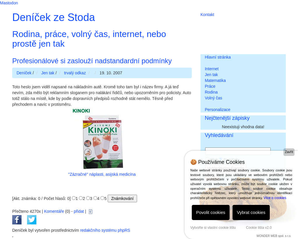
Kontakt (207, 14)
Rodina (211, 92)
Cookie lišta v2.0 (259, 228)
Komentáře (54, 211)
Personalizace (217, 109)
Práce (210, 86)
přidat (79, 211)
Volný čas (213, 98)
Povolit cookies (210, 212)
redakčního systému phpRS (105, 230)
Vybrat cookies (251, 212)
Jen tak (211, 74)
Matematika (215, 80)
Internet (212, 68)
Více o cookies (275, 198)
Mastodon (9, 3)
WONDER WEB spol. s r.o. (274, 236)
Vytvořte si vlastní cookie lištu (213, 228)
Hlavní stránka (218, 57)
